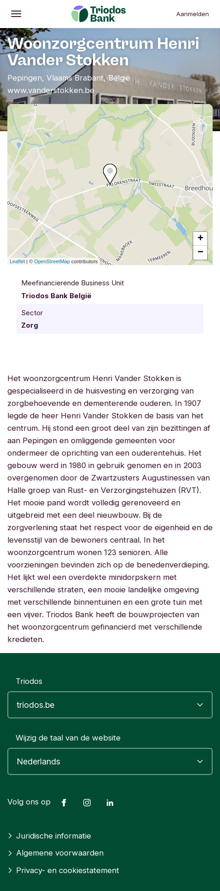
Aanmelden (192, 13)
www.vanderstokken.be (50, 90)
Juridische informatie (49, 835)
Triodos (29, 681)
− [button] (200, 253)
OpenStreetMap (52, 261)
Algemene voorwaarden (55, 852)
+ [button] (200, 239)
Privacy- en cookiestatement (63, 870)
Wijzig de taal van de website (68, 737)
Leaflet (17, 261)
